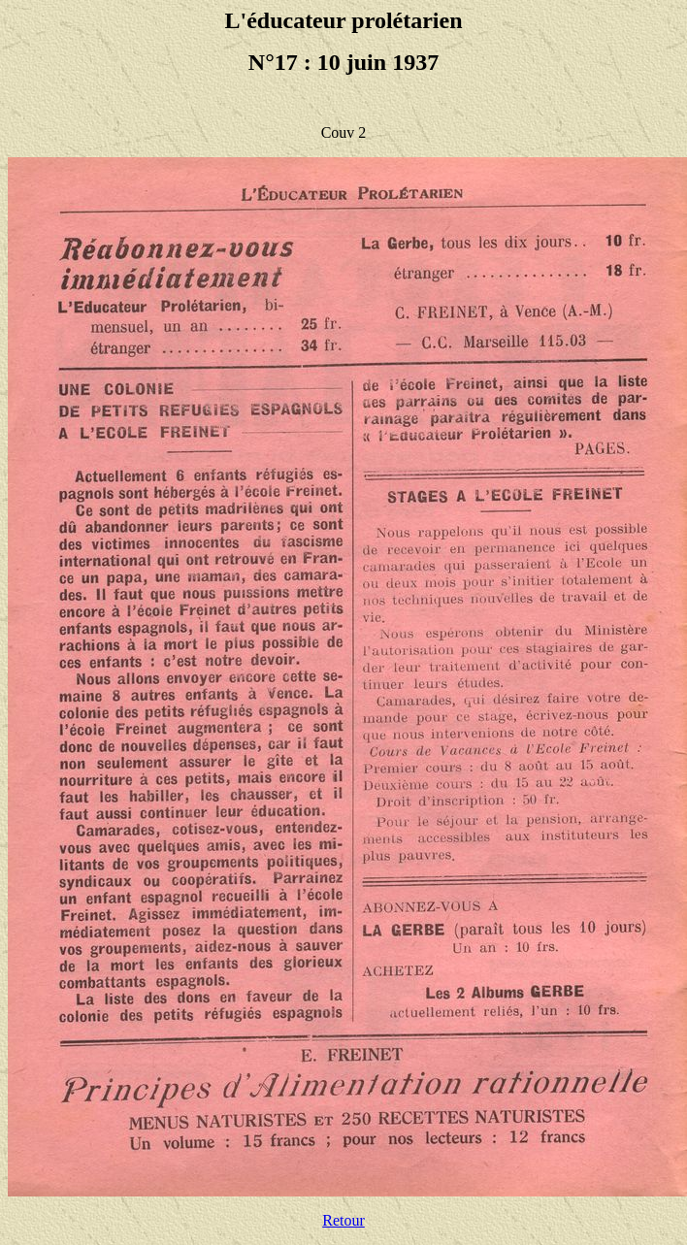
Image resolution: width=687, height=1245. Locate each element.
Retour (343, 1220)
